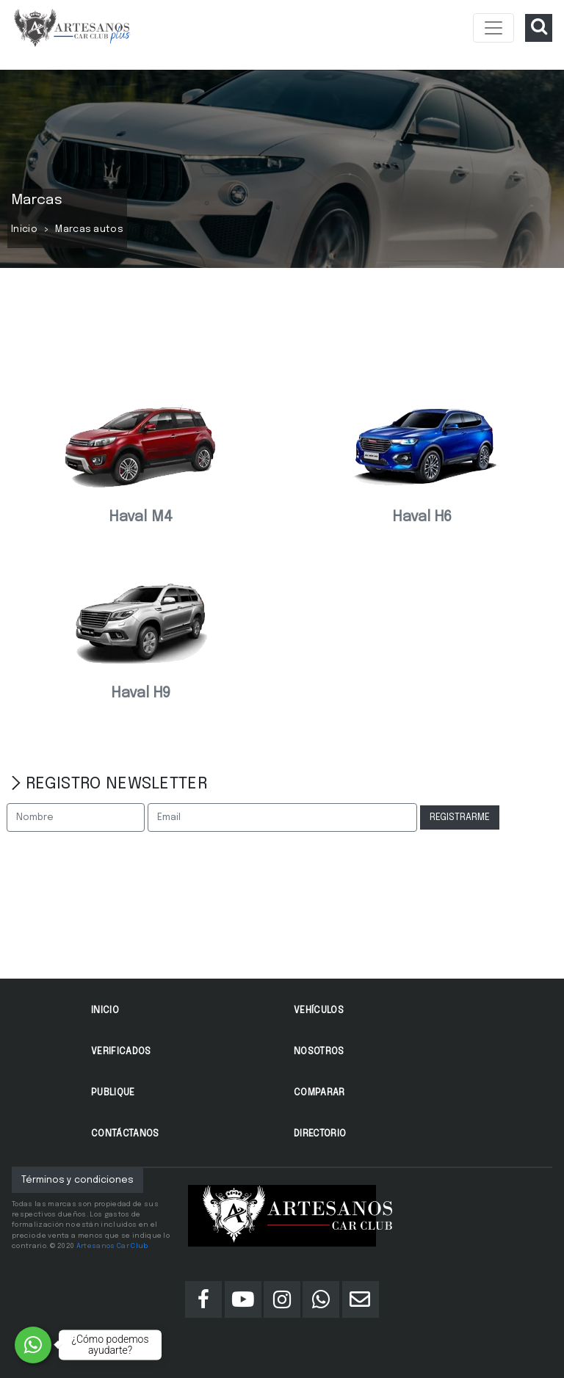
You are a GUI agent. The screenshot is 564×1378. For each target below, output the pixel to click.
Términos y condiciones (77, 1180)
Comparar (319, 1093)
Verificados (121, 1051)
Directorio (320, 1134)
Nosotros (319, 1051)
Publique (113, 1093)
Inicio (24, 229)
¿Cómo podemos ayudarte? (110, 1344)
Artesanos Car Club (112, 1246)
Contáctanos (125, 1134)
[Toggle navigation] (493, 28)
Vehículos (319, 1010)
